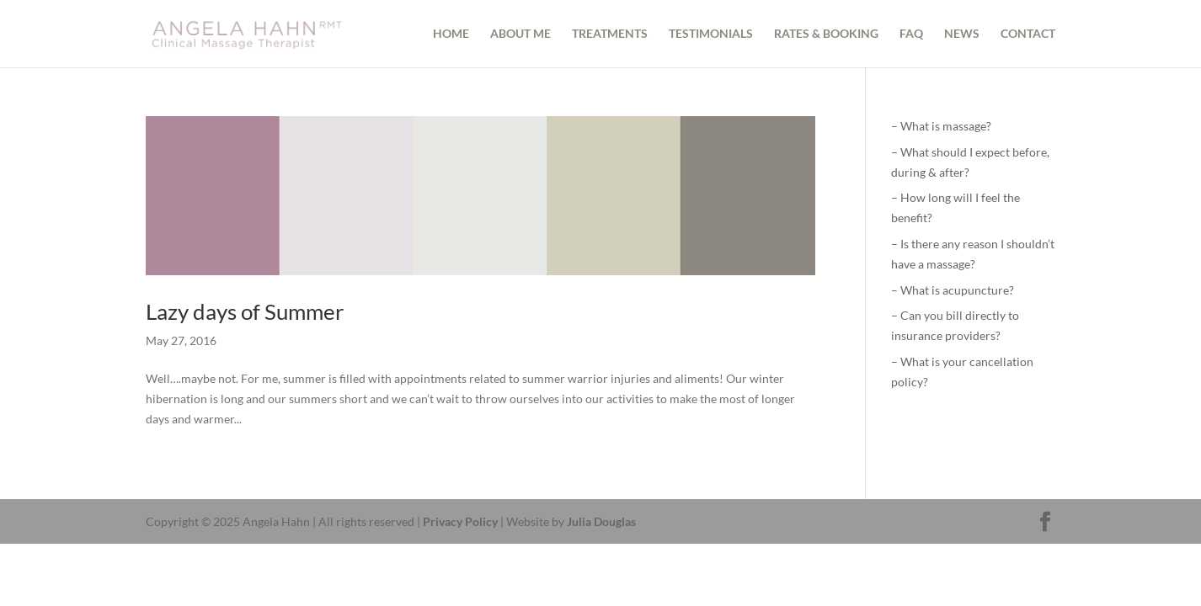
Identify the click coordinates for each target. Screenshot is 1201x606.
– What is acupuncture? (952, 290)
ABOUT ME (520, 34)
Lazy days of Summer (245, 311)
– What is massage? (941, 126)
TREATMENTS (610, 34)
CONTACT (1028, 34)
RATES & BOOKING (826, 34)
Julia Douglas (601, 521)
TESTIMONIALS (711, 34)
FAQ (911, 34)
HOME (451, 34)
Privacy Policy (460, 521)
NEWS (961, 34)
